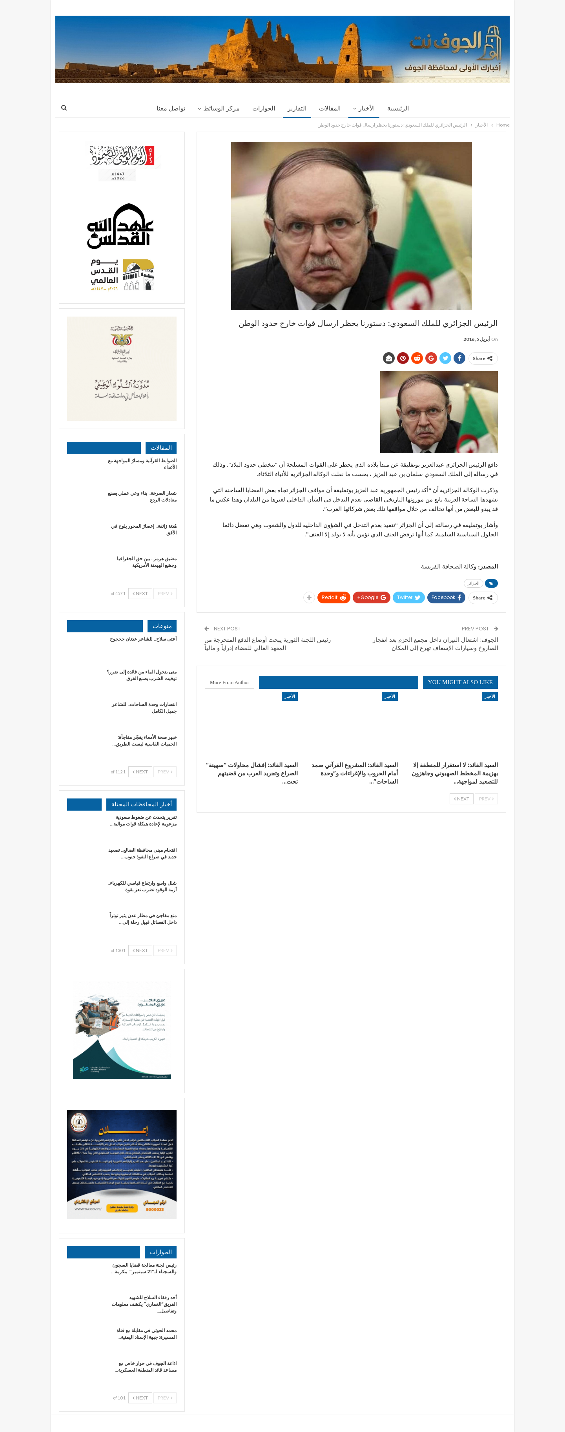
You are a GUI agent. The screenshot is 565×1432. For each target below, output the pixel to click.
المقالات (331, 108)
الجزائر (473, 583)
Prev (486, 799)
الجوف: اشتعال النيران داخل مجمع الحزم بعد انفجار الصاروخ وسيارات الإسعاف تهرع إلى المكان (435, 643)
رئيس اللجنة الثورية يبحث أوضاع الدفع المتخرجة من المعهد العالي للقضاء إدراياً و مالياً (267, 643)
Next (461, 799)
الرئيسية (401, 108)
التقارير (297, 108)
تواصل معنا (167, 108)
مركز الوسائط (219, 108)
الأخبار (369, 108)
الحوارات (262, 108)
